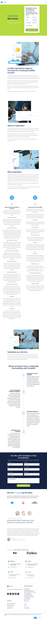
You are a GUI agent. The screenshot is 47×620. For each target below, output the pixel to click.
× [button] (45, 612)
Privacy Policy (36, 614)
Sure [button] (35, 617)
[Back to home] (4, 2)
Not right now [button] (39, 617)
